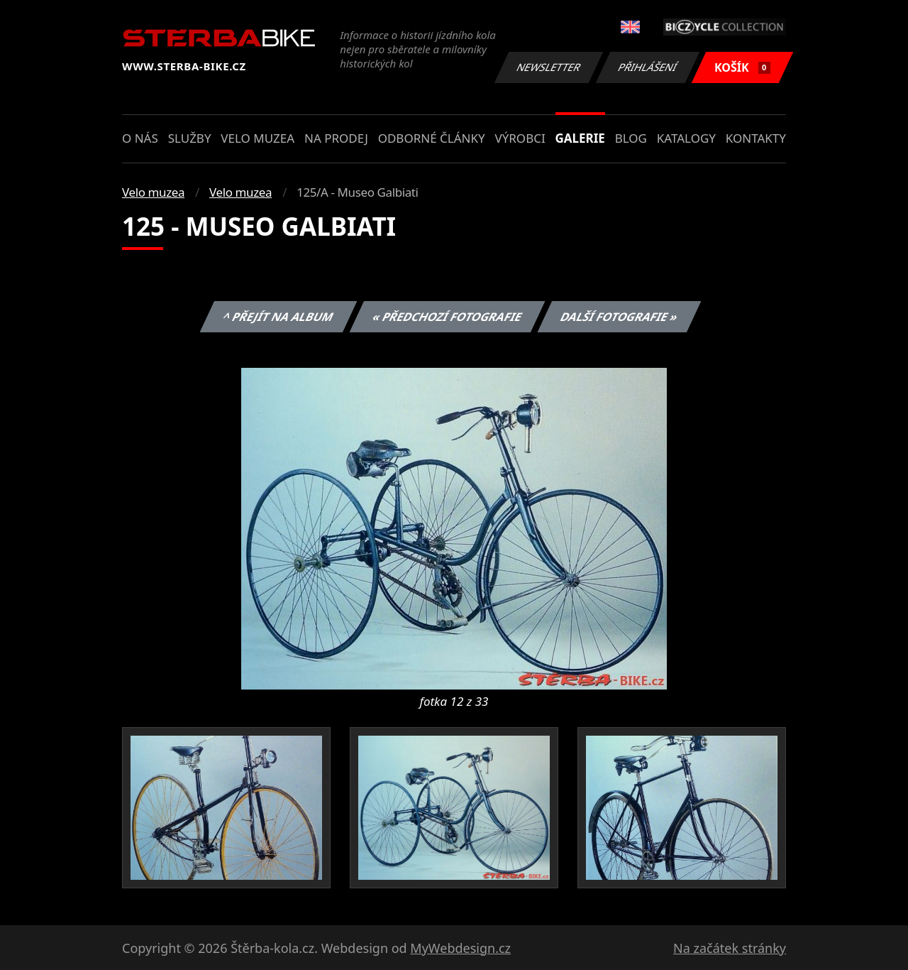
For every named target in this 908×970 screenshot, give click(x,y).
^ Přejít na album (278, 317)
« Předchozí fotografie (447, 317)
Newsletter (548, 67)
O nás (140, 138)
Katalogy (686, 138)
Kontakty (756, 138)
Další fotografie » (620, 317)
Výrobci (519, 138)
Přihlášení (647, 67)
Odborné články (431, 138)
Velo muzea (257, 138)
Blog (631, 138)
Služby (189, 138)
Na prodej (336, 138)
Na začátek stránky (729, 948)
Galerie (580, 138)
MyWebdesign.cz (460, 948)
